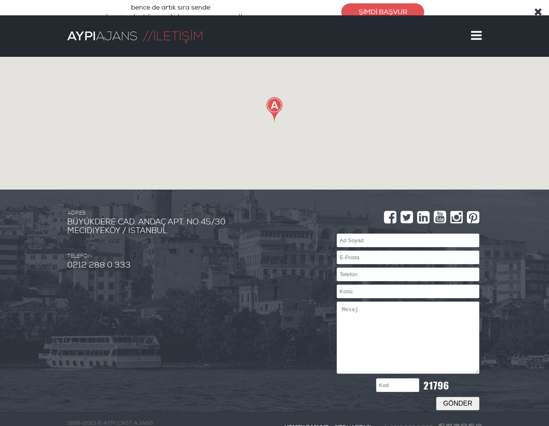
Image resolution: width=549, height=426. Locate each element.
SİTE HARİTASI (352, 417)
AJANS (102, 26)
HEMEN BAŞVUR (306, 417)
